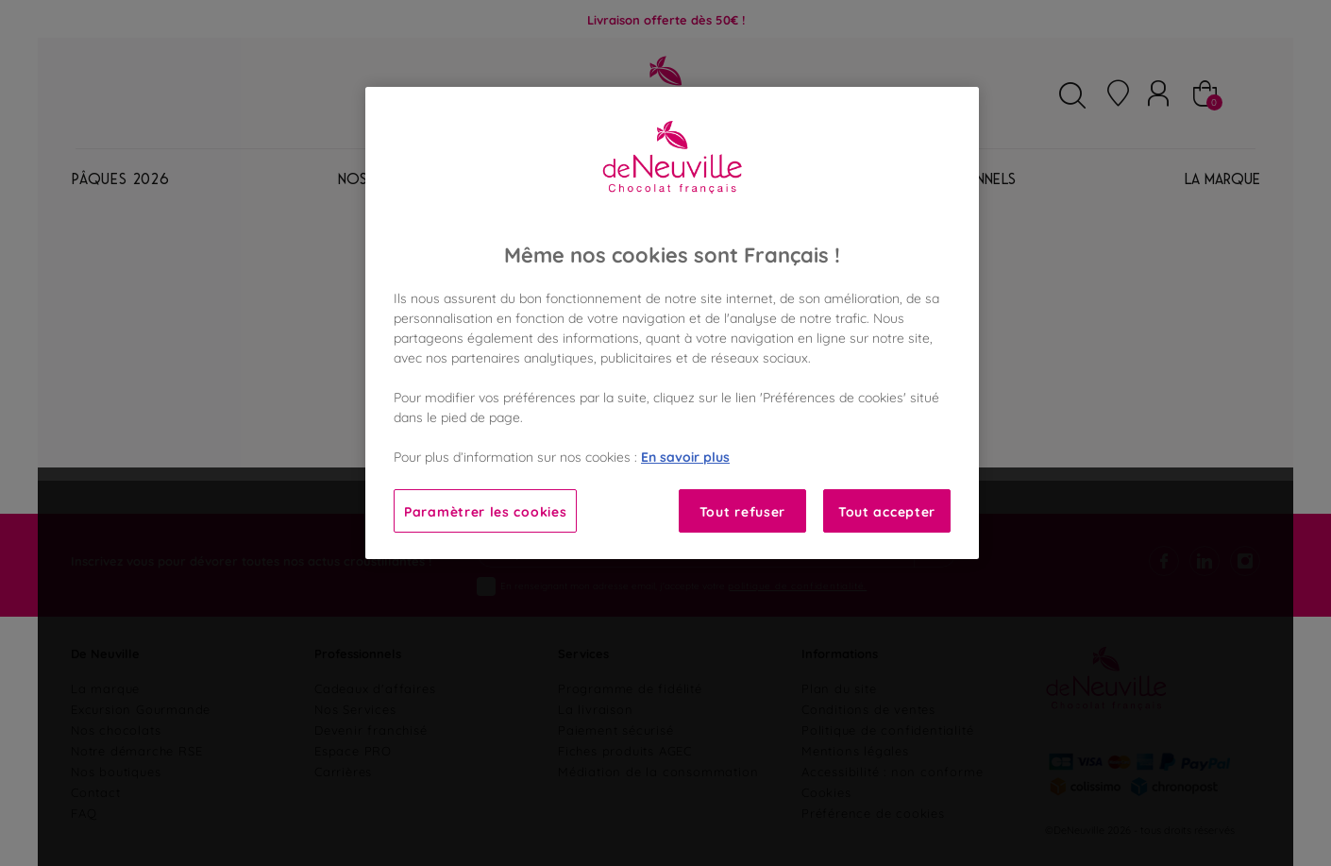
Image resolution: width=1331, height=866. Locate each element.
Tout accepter (886, 510)
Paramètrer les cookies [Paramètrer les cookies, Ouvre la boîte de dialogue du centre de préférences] (485, 510)
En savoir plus (685, 456)
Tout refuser (742, 510)
